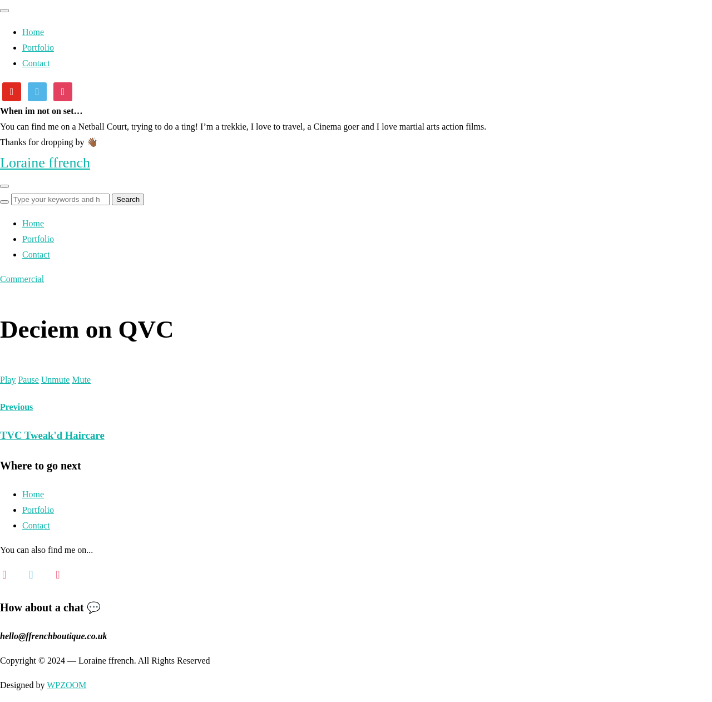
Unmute (55, 379)
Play (8, 379)
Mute (81, 379)
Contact (36, 63)
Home (33, 32)
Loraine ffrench (45, 163)
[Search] (4, 202)
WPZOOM (66, 685)
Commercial (22, 279)
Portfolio (38, 47)
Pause (28, 379)
